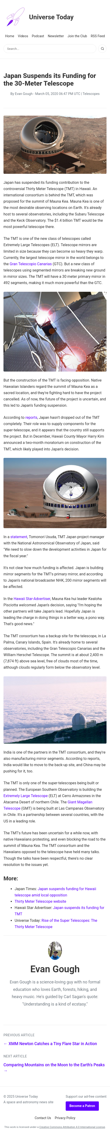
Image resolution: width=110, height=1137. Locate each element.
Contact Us (43, 1118)
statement (18, 537)
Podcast (38, 36)
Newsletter (56, 36)
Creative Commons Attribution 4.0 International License (72, 1127)
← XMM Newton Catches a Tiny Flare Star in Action (50, 1043)
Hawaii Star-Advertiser (32, 599)
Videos (23, 36)
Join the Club (77, 36)
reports (31, 417)
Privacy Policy (65, 1118)
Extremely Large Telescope (25, 796)
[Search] (102, 48)
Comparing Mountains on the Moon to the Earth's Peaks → (54, 1068)
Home (9, 36)
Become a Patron (82, 1106)
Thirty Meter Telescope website (40, 901)
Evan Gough (23, 94)
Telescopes (91, 94)
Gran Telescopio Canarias (31, 264)
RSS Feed (98, 36)
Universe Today (38, 17)
